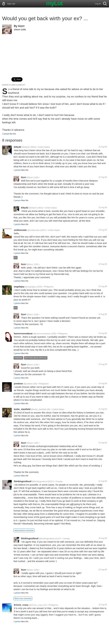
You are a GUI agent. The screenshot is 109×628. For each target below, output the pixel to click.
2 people (5, 134)
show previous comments (24, 530)
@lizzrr (17, 29)
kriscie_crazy (21, 604)
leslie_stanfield (22, 409)
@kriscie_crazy (35, 605)
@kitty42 (26, 147)
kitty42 (17, 147)
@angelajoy (30, 287)
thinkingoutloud (22, 481)
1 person (17, 170)
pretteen (18, 383)
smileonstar (20, 230)
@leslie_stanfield (38, 409)
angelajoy (19, 286)
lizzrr (21, 26)
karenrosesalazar (23, 333)
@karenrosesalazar (42, 333)
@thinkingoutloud (39, 481)
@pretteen (28, 384)
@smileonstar (33, 230)
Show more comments (22, 598)
